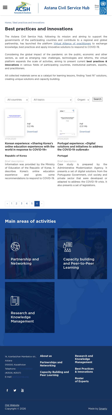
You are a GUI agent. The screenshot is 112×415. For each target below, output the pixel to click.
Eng (97, 6)
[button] (5, 7)
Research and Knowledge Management (84, 359)
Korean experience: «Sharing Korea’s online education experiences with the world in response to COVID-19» (30, 146)
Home (8, 23)
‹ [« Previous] (7, 204)
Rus (97, 9)
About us (46, 356)
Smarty (103, 409)
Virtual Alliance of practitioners (72, 44)
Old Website (12, 405)
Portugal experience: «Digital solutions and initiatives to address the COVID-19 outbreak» (80, 146)
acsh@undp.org (20, 377)
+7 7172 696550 (24, 369)
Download (32, 132)
